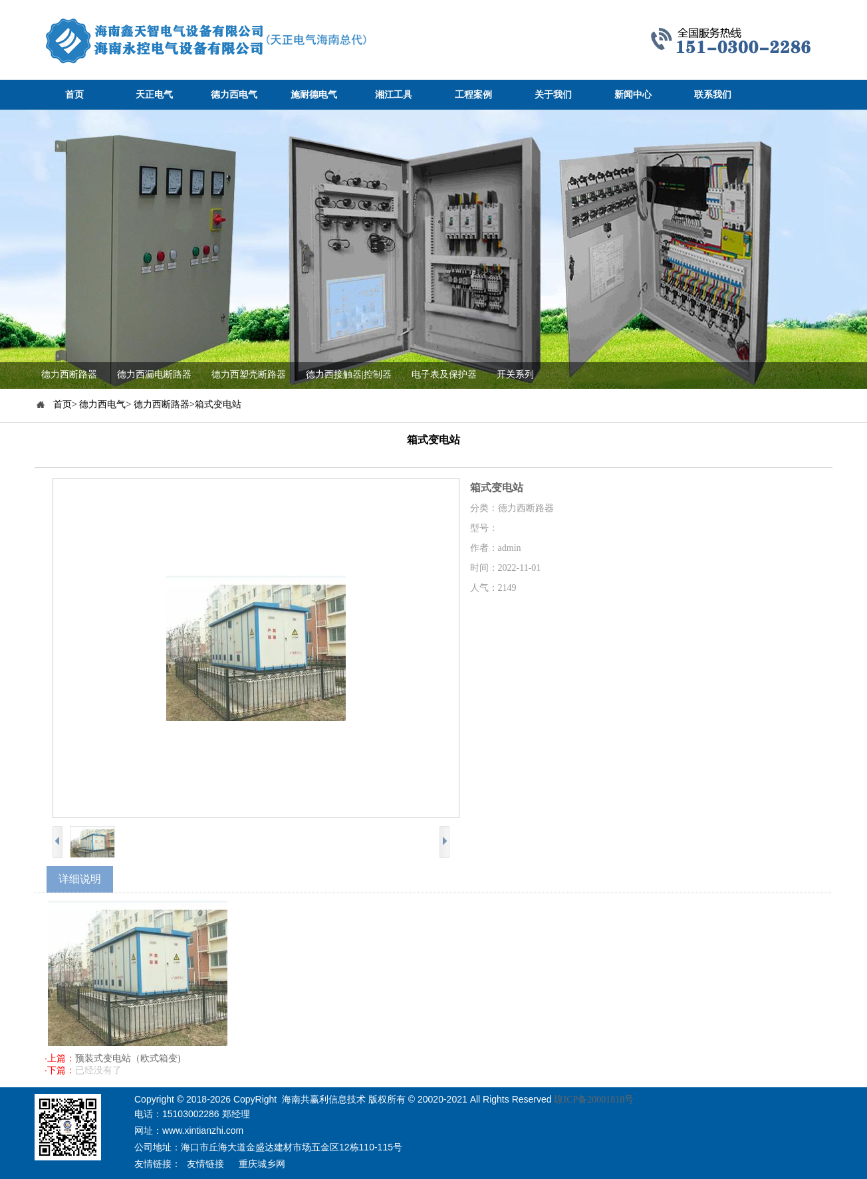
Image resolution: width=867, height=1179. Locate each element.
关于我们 (553, 95)
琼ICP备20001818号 (594, 1100)
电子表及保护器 (444, 374)
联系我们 (712, 95)
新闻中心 (633, 95)
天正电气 (154, 95)
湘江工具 (393, 95)
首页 (74, 95)
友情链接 (205, 1164)
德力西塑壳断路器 (248, 374)
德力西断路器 (69, 374)
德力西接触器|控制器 (349, 374)
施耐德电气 (314, 95)
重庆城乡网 (262, 1164)
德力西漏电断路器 (154, 374)
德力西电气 (234, 95)
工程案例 (473, 95)
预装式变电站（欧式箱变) (128, 1058)
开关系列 (515, 374)
